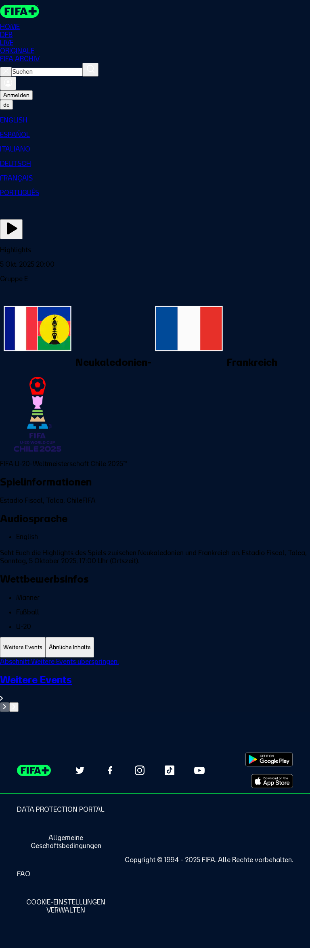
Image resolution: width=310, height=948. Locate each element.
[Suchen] (90, 70)
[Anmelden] (8, 83)
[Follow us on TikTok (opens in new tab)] (169, 770)
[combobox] (47, 72)
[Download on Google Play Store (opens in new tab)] (269, 759)
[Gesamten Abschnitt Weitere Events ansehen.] (155, 688)
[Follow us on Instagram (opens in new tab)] (140, 770)
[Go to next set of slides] (14, 707)
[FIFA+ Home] (19, 11)
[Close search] (6, 72)
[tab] (23, 647)
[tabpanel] (155, 685)
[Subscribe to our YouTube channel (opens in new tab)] (199, 770)
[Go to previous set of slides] (4, 707)
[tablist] (155, 647)
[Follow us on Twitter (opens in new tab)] (80, 770)
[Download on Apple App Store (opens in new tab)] (272, 781)
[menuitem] (155, 120)
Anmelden (16, 95)
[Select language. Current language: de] (6, 105)
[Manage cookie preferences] (66, 906)
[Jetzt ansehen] (11, 229)
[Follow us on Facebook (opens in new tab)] (110, 770)
